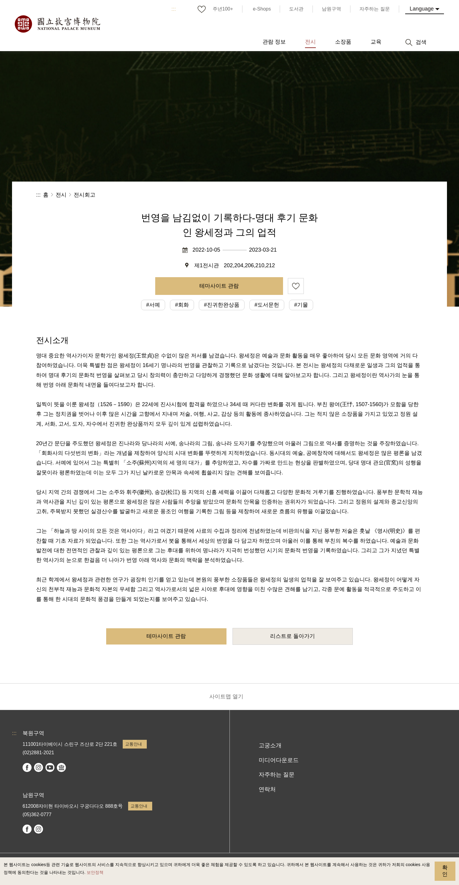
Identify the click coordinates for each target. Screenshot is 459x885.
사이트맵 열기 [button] (226, 697)
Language (422, 9)
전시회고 (84, 195)
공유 (357, 195)
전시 (61, 195)
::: (173, 9)
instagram (38, 767)
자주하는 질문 (276, 774)
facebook (27, 767)
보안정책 (95, 872)
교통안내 (133, 744)
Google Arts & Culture (61, 767)
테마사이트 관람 (219, 286)
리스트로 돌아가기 (292, 636)
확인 (445, 871)
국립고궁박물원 (57, 24)
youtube (49, 767)
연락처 (267, 789)
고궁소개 (270, 745)
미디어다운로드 (279, 760)
